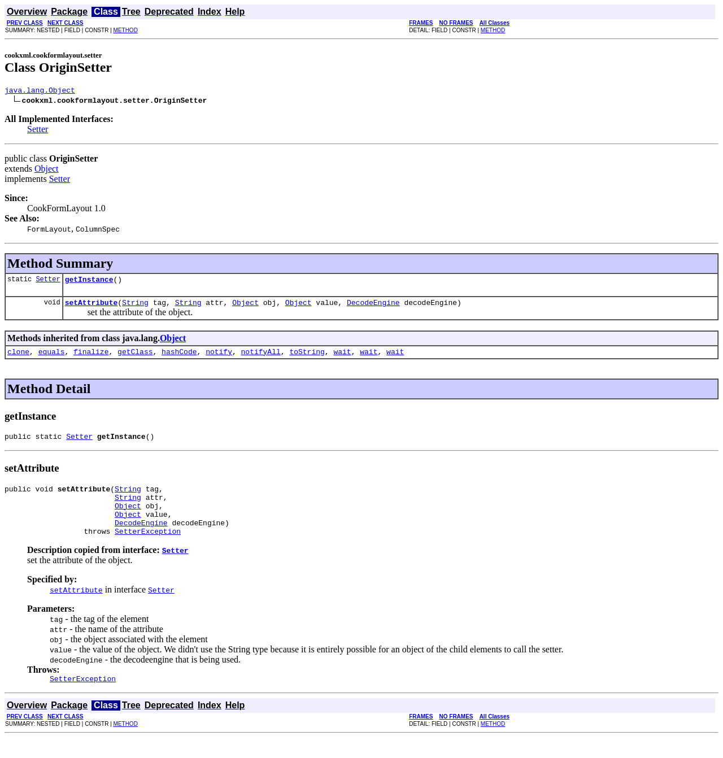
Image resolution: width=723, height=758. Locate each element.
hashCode (179, 358)
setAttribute (91, 307)
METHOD (126, 30)
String (135, 307)
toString (306, 358)
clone (18, 358)
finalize (90, 358)
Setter (37, 131)
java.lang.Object (40, 91)
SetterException (148, 549)
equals (51, 358)
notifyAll (261, 358)
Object (46, 170)
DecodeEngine (373, 307)
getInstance (89, 282)
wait (342, 358)
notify (219, 358)
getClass (135, 358)
